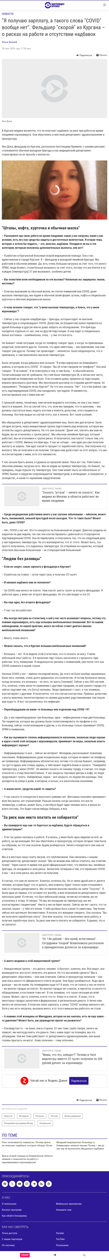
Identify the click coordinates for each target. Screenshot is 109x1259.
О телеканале (9, 1202)
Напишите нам (63, 1208)
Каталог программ (11, 1208)
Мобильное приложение (69, 1202)
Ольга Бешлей (9, 42)
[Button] (84, 55)
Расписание (62, 1244)
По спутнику (8, 1244)
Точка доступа (9, 1232)
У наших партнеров (12, 1238)
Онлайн (60, 1232)
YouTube (60, 1238)
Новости (7, 13)
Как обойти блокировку (14, 1214)
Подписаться (79, 1080)
